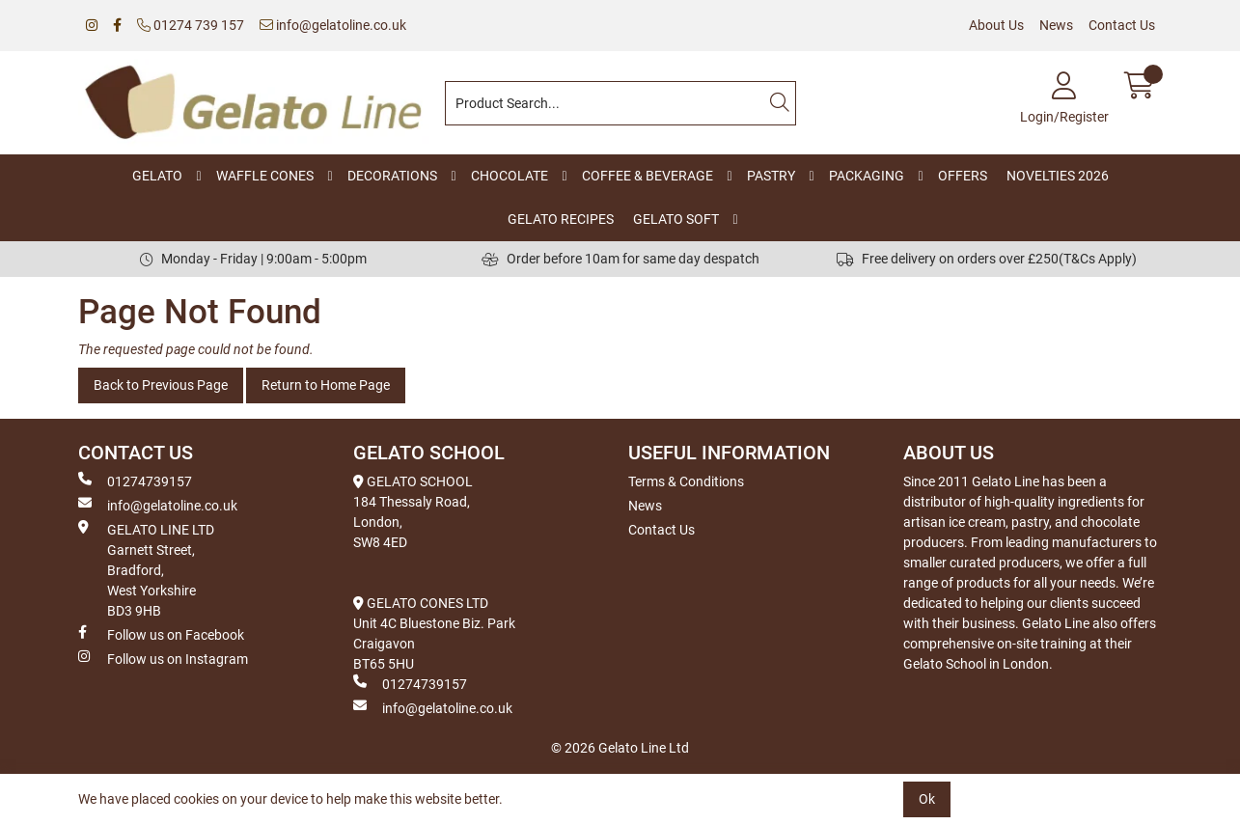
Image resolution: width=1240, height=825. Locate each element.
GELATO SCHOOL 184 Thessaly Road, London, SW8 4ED (413, 512)
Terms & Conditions (686, 481)
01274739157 (135, 480)
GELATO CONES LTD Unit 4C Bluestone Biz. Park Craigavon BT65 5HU (434, 633)
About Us (996, 25)
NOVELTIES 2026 (1057, 175)
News (1056, 25)
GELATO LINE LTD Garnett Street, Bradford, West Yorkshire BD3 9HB (146, 569)
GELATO (157, 175)
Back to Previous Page (161, 385)
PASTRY (771, 175)
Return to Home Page (326, 385)
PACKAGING (866, 175)
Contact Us (1121, 25)
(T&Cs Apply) (1098, 258)
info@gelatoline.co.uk (333, 25)
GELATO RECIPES (561, 219)
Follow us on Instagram (163, 658)
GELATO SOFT (676, 219)
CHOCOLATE (509, 175)
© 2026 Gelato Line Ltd (620, 748)
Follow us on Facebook (161, 634)
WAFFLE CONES (265, 175)
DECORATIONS (392, 175)
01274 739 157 (190, 25)
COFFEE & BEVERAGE (647, 175)
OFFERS (962, 175)
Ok (927, 799)
